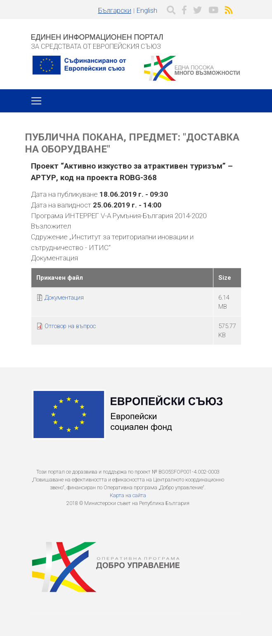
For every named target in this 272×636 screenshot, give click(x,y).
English (147, 10)
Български (114, 10)
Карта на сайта (128, 495)
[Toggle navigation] (36, 101)
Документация (64, 297)
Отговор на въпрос (70, 326)
